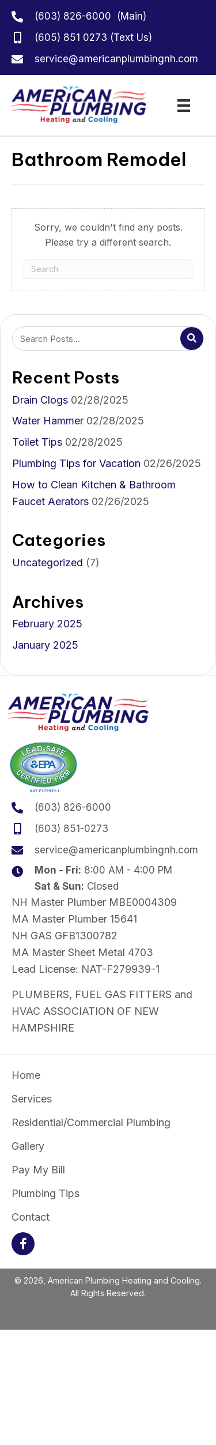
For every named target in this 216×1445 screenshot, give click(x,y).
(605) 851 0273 (71, 37)
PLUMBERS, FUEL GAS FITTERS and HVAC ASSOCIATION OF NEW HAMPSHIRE (102, 1011)
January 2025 (45, 645)
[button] (23, 1243)
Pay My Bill (38, 1170)
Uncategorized (47, 562)
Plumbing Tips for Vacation (76, 463)
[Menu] (183, 105)
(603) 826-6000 (73, 16)
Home (26, 1075)
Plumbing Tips (45, 1193)
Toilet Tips (37, 442)
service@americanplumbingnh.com (116, 59)
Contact (31, 1217)
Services (32, 1099)
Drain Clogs (40, 400)
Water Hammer (48, 421)
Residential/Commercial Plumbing (91, 1122)
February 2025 (47, 624)
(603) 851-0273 (71, 828)
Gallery (28, 1146)
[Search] (108, 269)
